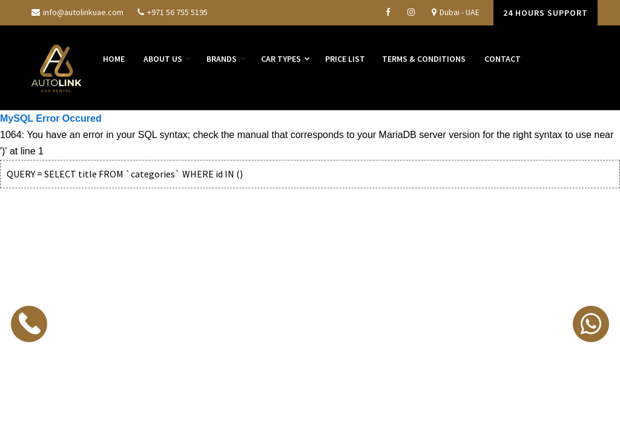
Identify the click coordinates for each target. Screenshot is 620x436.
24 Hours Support (545, 12)
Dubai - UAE (456, 12)
